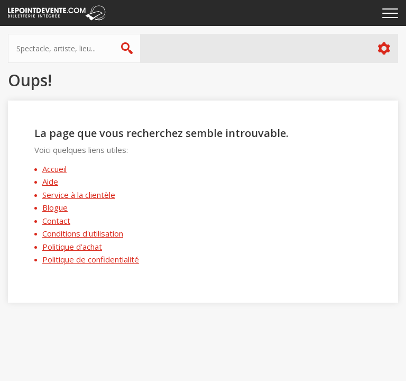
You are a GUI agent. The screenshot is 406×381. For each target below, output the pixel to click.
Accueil (54, 169)
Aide (50, 181)
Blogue (55, 207)
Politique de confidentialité (90, 259)
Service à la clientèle (78, 194)
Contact (56, 220)
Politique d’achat (72, 246)
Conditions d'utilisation (82, 233)
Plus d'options (383, 48)
